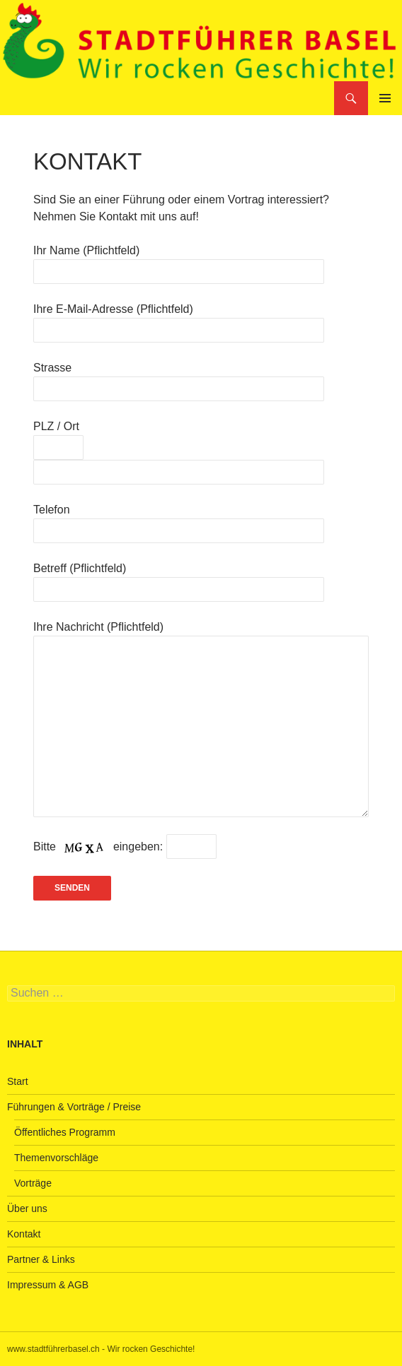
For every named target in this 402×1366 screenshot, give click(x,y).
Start (17, 1081)
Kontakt (23, 1234)
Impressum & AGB (47, 1284)
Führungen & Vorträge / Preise (74, 1106)
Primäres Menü (385, 98)
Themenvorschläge (56, 1157)
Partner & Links (41, 1259)
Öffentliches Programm (64, 1132)
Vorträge (33, 1183)
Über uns (27, 1208)
